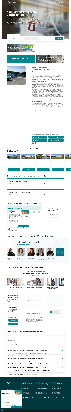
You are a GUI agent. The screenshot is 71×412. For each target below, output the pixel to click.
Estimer (9, 35)
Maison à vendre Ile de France (25, 392)
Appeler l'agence (37, 137)
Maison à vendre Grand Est (25, 389)
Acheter (50, 2)
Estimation (35, 140)
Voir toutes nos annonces (59, 149)
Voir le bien (14, 169)
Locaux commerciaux (30, 185)
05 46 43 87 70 (11, 311)
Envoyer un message (54, 137)
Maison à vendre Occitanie (24, 394)
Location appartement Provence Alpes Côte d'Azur (57, 397)
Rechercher (59, 38)
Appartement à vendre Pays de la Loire (41, 396)
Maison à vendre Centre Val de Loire (26, 393)
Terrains (10, 185)
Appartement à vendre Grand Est (40, 389)
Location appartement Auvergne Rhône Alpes (56, 383)
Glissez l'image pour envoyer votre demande (55, 308)
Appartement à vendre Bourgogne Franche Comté (42, 384)
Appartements (29, 183)
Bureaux (45, 183)
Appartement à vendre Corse (39, 398)
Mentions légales (13, 324)
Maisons (10, 183)
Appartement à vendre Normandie (40, 387)
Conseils (56, 2)
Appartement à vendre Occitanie (40, 394)
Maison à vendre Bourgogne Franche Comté (27, 384)
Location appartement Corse (54, 398)
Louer (54, 2)
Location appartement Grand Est (54, 389)
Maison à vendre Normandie (25, 387)
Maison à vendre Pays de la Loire (25, 396)
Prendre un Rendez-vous (54, 140)
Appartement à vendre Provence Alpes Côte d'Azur (42, 397)
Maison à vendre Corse (24, 398)
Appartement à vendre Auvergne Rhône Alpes (42, 383)
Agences (10, 374)
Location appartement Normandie (54, 387)
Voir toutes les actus (36, 275)
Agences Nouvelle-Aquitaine (18, 374)
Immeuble (46, 185)
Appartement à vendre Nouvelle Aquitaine (41, 388)
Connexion (61, 2)
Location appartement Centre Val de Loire (55, 393)
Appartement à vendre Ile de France (40, 392)
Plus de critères (11, 42)
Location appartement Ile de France (55, 392)
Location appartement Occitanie (54, 394)
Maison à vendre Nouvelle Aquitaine (26, 388)
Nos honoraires (13, 320)
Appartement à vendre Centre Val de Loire (41, 393)
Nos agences (9, 386)
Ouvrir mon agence (9, 389)
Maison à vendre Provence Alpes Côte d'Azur (27, 397)
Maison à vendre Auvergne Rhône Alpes (26, 383)
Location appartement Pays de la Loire (55, 396)
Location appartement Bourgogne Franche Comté (57, 384)
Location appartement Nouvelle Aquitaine (55, 388)
